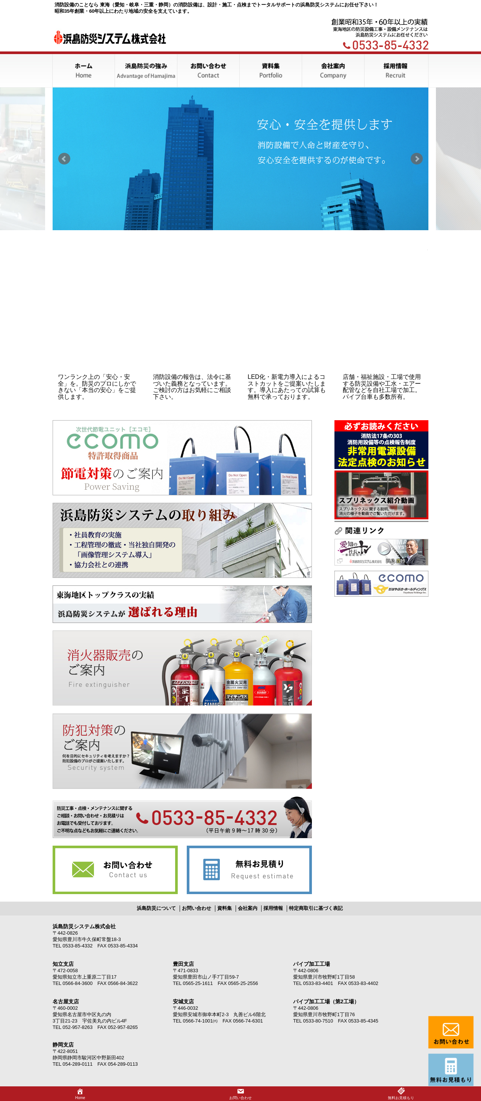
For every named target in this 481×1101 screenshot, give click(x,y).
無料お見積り (249, 870)
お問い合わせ (115, 870)
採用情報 (273, 908)
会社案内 (247, 908)
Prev (64, 159)
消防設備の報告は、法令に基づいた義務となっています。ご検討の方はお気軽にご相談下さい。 (192, 387)
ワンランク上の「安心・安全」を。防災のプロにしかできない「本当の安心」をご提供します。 (97, 387)
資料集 (224, 908)
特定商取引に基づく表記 (316, 908)
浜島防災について (156, 908)
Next (417, 159)
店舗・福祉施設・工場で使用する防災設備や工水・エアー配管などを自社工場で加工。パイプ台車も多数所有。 (382, 387)
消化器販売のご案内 (182, 668)
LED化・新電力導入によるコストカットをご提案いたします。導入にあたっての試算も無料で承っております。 (287, 387)
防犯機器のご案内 (182, 751)
